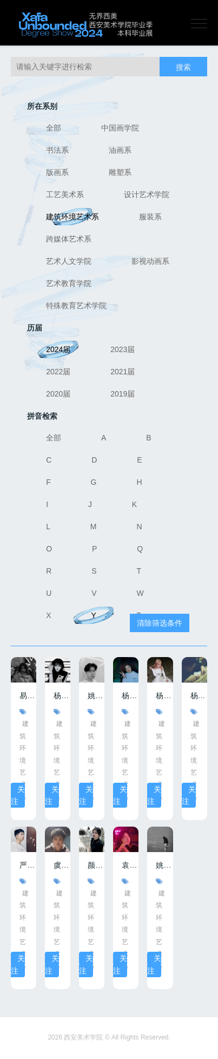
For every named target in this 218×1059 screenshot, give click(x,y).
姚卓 (95, 695)
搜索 (183, 67)
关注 (18, 795)
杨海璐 (167, 695)
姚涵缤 (167, 865)
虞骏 (61, 865)
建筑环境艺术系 (24, 760)
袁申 (129, 865)
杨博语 (133, 695)
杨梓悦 (65, 695)
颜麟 (95, 865)
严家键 (30, 865)
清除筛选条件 (159, 623)
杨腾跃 (201, 695)
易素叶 (30, 695)
